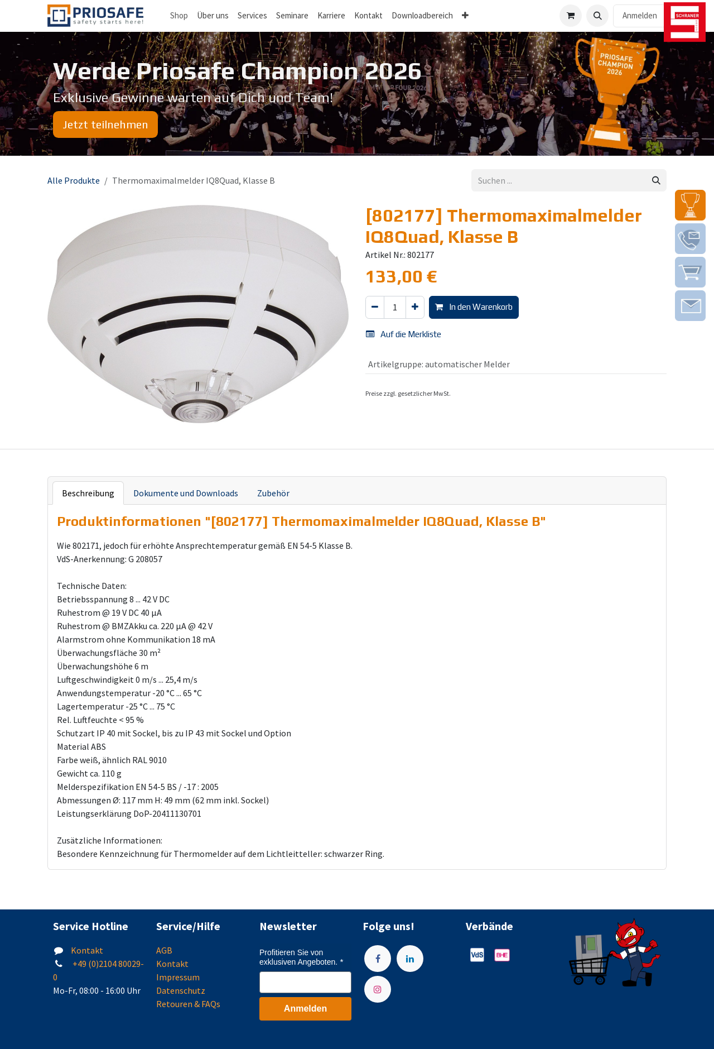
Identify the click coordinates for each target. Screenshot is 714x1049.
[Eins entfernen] (374, 307)
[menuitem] (212, 16)
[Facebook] (377, 958)
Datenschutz (180, 990)
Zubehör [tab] (273, 493)
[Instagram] (377, 989)
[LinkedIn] (410, 958)
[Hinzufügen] (415, 307)
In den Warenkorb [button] (474, 307)
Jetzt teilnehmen (105, 124)
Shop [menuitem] (179, 15)
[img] (690, 205)
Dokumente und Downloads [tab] (185, 493)
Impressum (178, 977)
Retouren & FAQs (188, 1003)
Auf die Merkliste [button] (403, 334)
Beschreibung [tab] (88, 493)
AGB (164, 950)
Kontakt (87, 950)
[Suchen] (656, 180)
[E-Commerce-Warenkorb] (570, 15)
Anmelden (640, 15)
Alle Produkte (73, 180)
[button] (597, 15)
